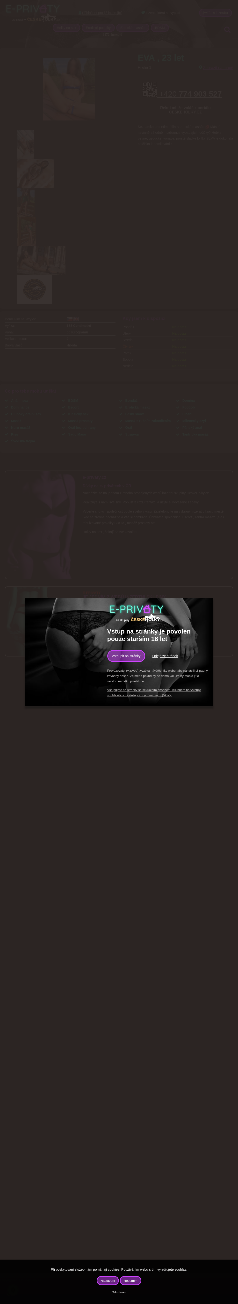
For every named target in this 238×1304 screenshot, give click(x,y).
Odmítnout (118, 1292)
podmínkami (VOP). (158, 695)
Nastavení (108, 1281)
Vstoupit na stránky (126, 656)
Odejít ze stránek (165, 656)
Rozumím (130, 1281)
